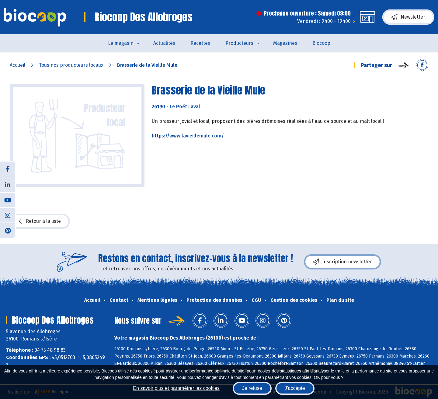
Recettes (200, 43)
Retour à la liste (40, 221)
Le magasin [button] (121, 43)
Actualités (164, 43)
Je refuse (252, 388)
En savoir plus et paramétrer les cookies (176, 388)
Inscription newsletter (342, 262)
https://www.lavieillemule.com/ (188, 136)
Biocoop (321, 43)
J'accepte (295, 388)
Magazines (285, 43)
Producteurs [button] (239, 43)
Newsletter (408, 17)
